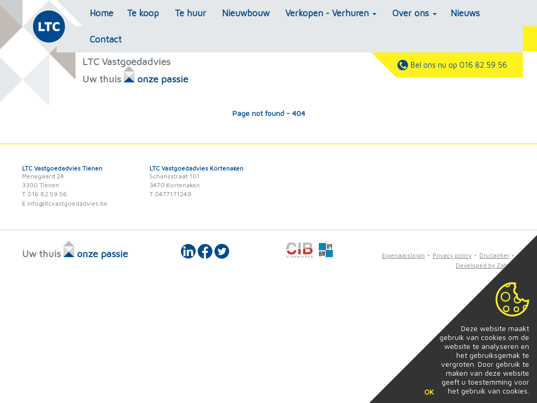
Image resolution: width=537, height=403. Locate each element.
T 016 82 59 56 (44, 193)
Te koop (143, 13)
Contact (106, 39)
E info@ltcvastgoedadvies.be (65, 203)
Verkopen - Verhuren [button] (331, 13)
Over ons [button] (414, 13)
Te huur (190, 13)
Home (101, 13)
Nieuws (465, 13)
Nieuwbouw (246, 13)
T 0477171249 (170, 193)
